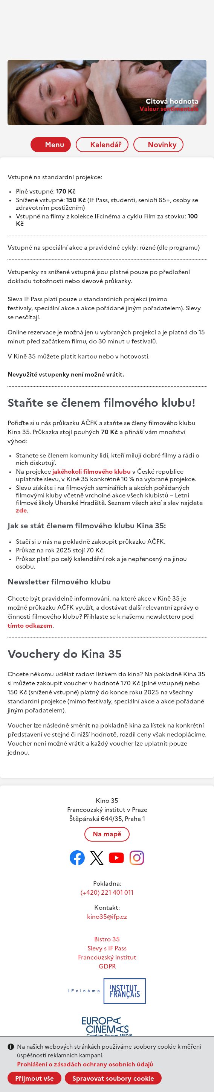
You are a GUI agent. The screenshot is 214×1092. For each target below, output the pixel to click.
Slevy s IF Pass (107, 948)
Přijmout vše (34, 1078)
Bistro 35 (107, 939)
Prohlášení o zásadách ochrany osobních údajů (85, 1064)
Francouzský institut (107, 957)
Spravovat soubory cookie (113, 1078)
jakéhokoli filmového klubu (91, 471)
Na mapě (107, 834)
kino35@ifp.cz (107, 916)
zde (21, 510)
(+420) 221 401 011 (107, 892)
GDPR (107, 966)
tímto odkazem (30, 625)
